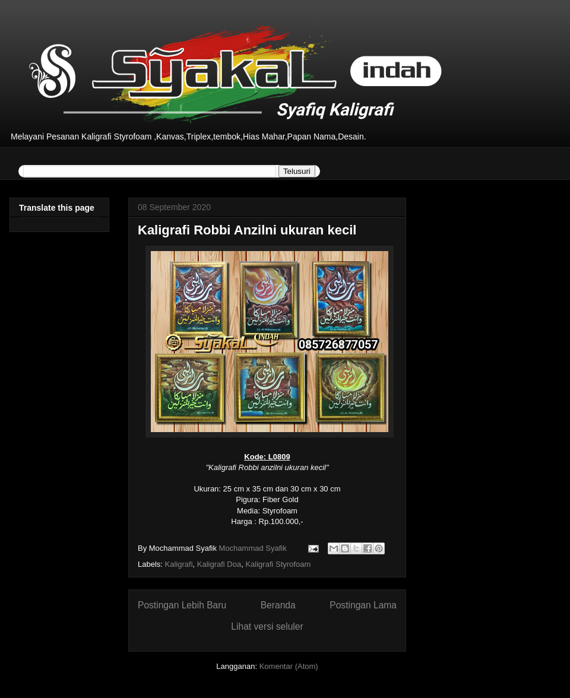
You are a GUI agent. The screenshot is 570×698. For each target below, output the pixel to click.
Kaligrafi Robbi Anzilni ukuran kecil (247, 230)
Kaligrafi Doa (219, 564)
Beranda (278, 605)
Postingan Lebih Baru (182, 605)
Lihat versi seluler (267, 626)
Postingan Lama (363, 605)
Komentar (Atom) (288, 666)
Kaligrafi (179, 564)
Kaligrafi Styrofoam (278, 564)
